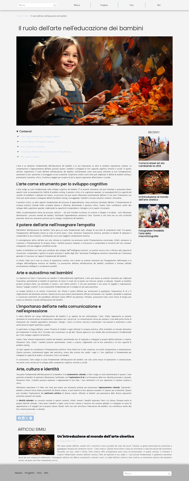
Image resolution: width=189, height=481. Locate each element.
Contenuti (25, 131)
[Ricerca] (37, 5)
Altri (159, 5)
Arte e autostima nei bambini (32, 146)
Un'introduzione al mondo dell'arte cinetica (153, 198)
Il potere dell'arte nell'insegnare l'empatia (37, 141)
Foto (132, 5)
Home (18, 15)
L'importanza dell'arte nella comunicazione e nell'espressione (45, 151)
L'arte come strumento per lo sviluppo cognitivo (40, 136)
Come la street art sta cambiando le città (151, 165)
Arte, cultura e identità (29, 156)
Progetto (104, 5)
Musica (77, 5)
